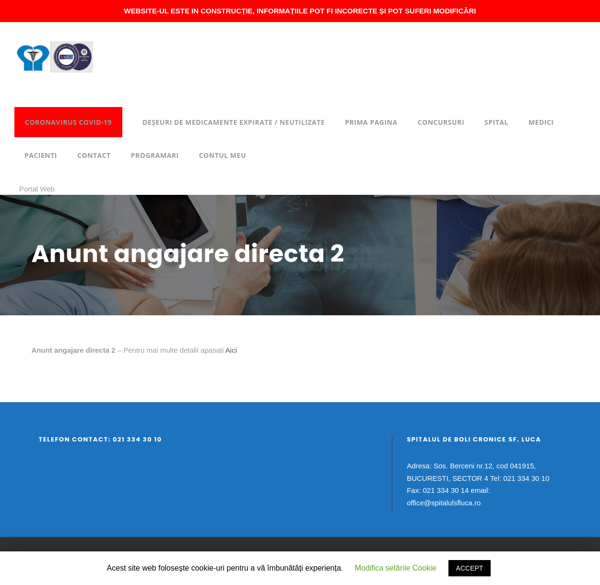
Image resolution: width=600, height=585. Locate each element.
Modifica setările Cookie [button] (395, 568)
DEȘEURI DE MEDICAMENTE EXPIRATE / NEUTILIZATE (233, 122)
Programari (155, 155)
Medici (541, 122)
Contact (94, 155)
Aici (231, 350)
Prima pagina (371, 122)
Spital (496, 122)
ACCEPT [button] (469, 568)
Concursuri (441, 122)
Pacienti (40, 155)
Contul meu (222, 155)
